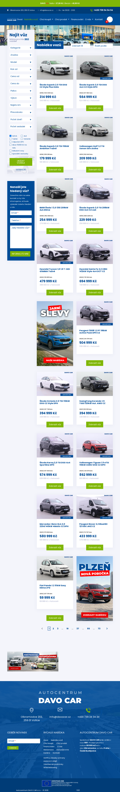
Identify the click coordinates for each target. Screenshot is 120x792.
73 (99, 628)
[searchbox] (20, 47)
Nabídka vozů (31, 19)
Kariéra (46, 753)
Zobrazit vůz (55, 108)
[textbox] (21, 69)
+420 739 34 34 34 (101, 10)
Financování (77, 19)
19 (67, 628)
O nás (88, 19)
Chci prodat (61, 19)
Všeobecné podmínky (53, 764)
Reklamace (48, 749)
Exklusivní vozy (18, 151)
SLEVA (14, 136)
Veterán (27, 139)
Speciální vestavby (20, 153)
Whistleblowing (50, 767)
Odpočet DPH (18, 142)
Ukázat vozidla (21, 161)
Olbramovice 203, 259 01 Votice (21, 10)
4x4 (25, 136)
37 (78, 628)
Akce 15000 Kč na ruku (19, 146)
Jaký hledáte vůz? (20, 228)
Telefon (15, 220)
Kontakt (99, 19)
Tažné (14, 139)
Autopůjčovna (62, 749)
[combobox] (21, 48)
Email (14, 213)
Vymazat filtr (21, 169)
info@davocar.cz (45, 10)
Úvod (19, 19)
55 (88, 628)
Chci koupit (45, 19)
